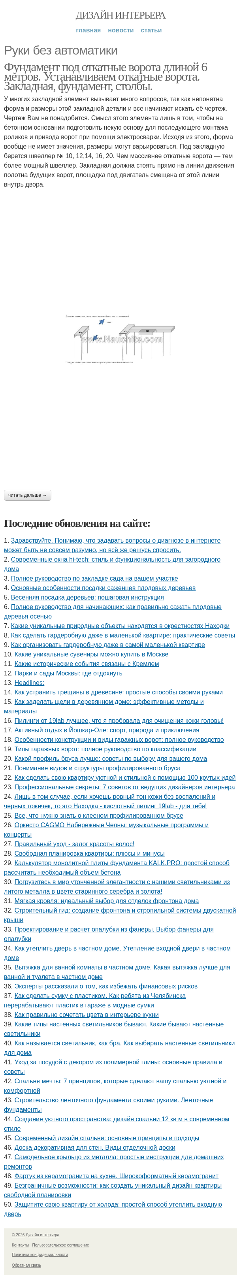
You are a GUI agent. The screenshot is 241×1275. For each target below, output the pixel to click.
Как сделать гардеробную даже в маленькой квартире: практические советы (123, 635)
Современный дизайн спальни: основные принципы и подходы (107, 1138)
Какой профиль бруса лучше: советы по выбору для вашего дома (111, 758)
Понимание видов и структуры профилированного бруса (98, 768)
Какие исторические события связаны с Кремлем (87, 663)
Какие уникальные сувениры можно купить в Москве (92, 654)
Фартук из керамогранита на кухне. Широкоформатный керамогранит (116, 1176)
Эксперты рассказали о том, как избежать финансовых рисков (106, 986)
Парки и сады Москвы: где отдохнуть (68, 673)
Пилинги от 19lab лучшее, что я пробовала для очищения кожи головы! (119, 720)
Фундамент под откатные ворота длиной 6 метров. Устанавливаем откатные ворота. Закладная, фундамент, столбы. (105, 76)
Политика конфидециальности (40, 1254)
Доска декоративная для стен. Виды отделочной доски (95, 1147)
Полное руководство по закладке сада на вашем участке (94, 578)
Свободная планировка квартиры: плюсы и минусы (90, 853)
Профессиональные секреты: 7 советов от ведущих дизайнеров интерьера (125, 787)
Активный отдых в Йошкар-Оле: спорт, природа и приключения (107, 730)
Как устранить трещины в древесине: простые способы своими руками (119, 692)
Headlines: (30, 682)
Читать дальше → (27, 495)
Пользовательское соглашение (60, 1245)
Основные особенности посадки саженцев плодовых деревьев (103, 588)
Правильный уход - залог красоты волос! (75, 844)
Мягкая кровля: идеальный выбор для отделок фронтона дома (107, 901)
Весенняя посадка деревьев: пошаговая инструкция (87, 597)
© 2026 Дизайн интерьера (35, 1235)
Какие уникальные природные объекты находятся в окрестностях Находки (120, 625)
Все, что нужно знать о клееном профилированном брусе (99, 815)
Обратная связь (26, 1265)
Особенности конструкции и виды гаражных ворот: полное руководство (119, 739)
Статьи (151, 30)
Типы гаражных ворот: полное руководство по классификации (106, 749)
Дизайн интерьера (120, 15)
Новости (121, 30)
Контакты (20, 1245)
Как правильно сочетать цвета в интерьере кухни (87, 1014)
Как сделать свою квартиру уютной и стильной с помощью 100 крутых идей (125, 777)
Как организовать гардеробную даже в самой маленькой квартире (108, 644)
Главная (88, 30)
